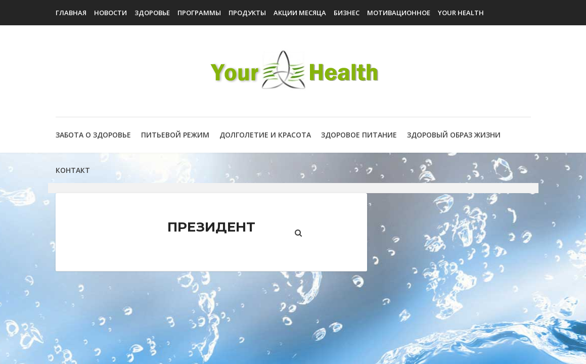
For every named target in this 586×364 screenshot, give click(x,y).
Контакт (73, 170)
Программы (199, 12)
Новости (110, 12)
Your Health (461, 12)
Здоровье (152, 12)
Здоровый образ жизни (454, 135)
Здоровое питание (359, 135)
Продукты (247, 12)
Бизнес (346, 12)
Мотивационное (398, 12)
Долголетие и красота (265, 135)
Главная (71, 12)
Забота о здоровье (93, 135)
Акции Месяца (300, 12)
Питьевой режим (175, 135)
